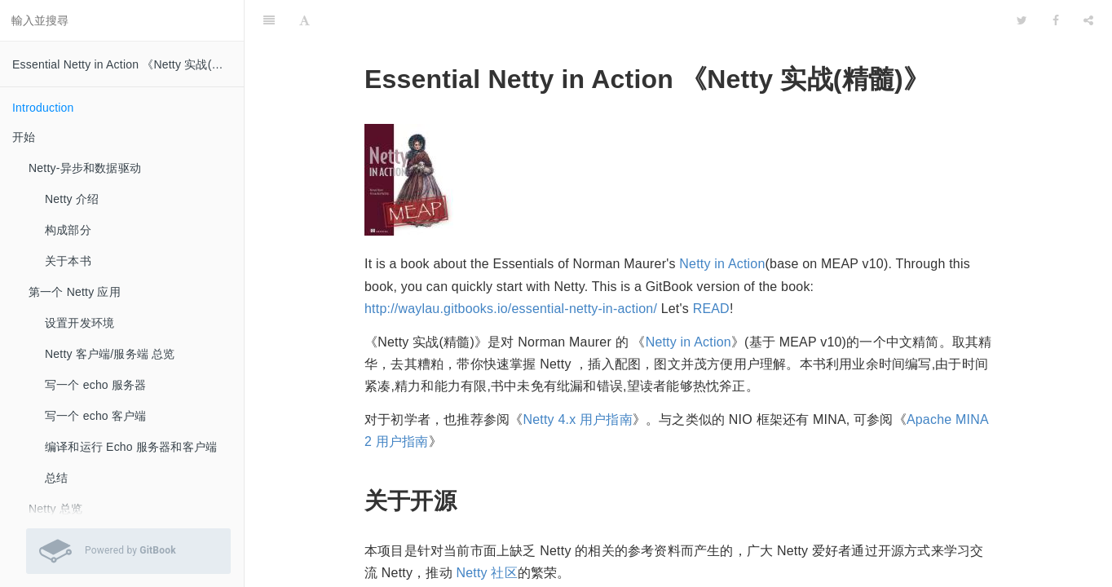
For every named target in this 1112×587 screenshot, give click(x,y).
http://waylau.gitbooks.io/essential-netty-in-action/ (510, 268)
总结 (56, 477)
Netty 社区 (486, 532)
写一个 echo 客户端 (96, 415)
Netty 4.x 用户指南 (577, 379)
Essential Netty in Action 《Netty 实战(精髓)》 (128, 64)
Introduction (43, 107)
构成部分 (68, 229)
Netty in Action (722, 223)
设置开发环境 (79, 322)
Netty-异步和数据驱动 (85, 167)
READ (711, 268)
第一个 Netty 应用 (75, 291)
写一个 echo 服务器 (96, 384)
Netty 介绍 (72, 198)
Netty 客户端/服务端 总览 (110, 353)
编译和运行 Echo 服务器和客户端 (131, 446)
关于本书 (68, 260)
